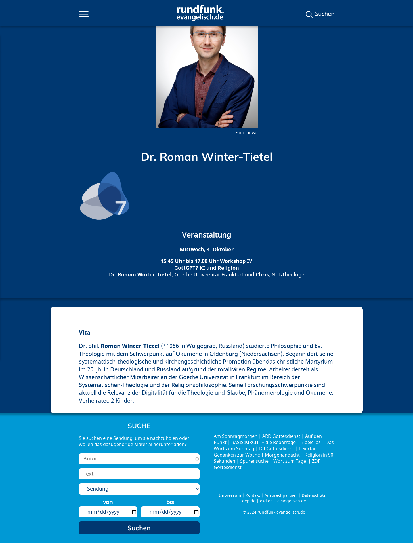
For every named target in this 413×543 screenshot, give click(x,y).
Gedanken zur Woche (237, 455)
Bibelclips (311, 442)
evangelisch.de (291, 501)
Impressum (230, 495)
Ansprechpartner (281, 495)
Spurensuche (254, 461)
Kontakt (253, 495)
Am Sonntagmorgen (235, 436)
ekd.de (266, 501)
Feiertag (308, 448)
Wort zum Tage (290, 461)
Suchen (324, 14)
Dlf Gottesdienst (276, 448)
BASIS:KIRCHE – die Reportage (263, 442)
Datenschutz (314, 495)
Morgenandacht (282, 455)
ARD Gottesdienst (281, 436)
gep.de (248, 501)
